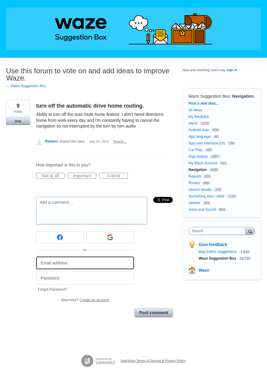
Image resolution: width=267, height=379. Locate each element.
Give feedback (213, 244)
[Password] (85, 278)
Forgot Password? (52, 289)
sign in (232, 70)
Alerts (193, 123)
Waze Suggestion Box (209, 96)
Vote (17, 121)
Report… (120, 141)
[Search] (250, 231)
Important (84, 176)
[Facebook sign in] (60, 237)
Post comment (153, 312)
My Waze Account (202, 163)
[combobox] (218, 231)
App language (199, 136)
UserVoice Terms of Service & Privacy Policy (153, 360)
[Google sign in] (110, 237)
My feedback (198, 117)
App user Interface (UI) (206, 143)
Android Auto (198, 130)
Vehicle (194, 203)
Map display (198, 156)
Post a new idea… (203, 103)
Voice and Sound (202, 209)
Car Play (195, 150)
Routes (194, 183)
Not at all (53, 176)
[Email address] (85, 263)
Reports (194, 176)
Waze (204, 270)
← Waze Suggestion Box (26, 86)
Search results (200, 190)
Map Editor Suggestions (218, 252)
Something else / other (206, 196)
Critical (117, 176)
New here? (85, 300)
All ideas (195, 110)
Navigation (243, 96)
